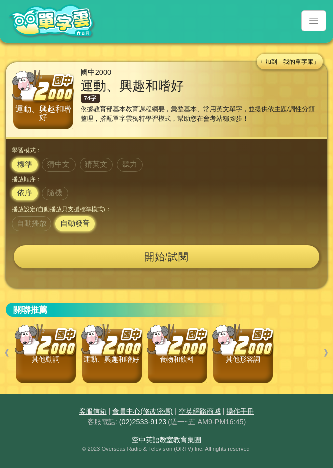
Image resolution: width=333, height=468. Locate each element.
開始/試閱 (166, 256)
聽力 (129, 164)
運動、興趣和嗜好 (111, 359)
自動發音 (75, 223)
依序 (24, 193)
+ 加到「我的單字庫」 (289, 61)
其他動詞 (46, 359)
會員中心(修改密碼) (142, 411)
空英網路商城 (200, 411)
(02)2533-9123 (142, 422)
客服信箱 (93, 411)
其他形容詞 (243, 359)
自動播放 (32, 223)
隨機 (54, 193)
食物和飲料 (177, 359)
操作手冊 (240, 411)
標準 (24, 164)
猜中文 (58, 164)
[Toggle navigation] (313, 20)
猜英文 (96, 164)
